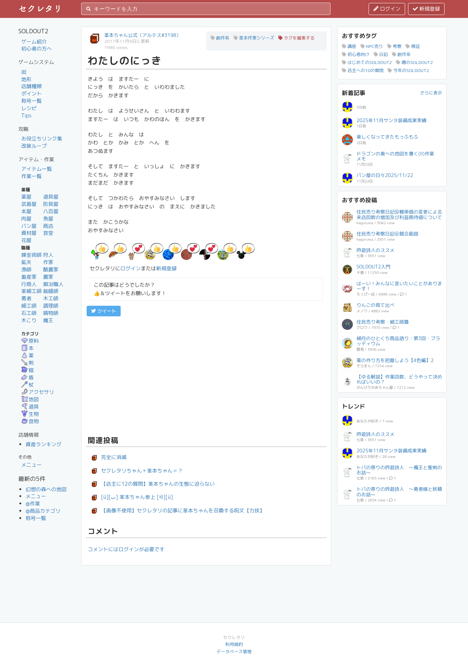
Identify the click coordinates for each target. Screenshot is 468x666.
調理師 (50, 305)
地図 (30, 399)
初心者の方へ (36, 48)
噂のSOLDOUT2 (414, 62)
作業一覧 (31, 176)
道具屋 (50, 196)
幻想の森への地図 (46, 489)
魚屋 (48, 218)
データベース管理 (234, 651)
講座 (349, 46)
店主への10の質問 (363, 70)
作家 (48, 262)
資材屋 (29, 232)
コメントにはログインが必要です (126, 549)
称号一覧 (31, 100)
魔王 (48, 320)
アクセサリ (37, 391)
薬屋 (26, 196)
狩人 (48, 254)
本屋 (26, 211)
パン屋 (29, 225)
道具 (30, 406)
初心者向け (355, 54)
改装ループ (34, 145)
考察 (394, 46)
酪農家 (50, 269)
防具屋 (50, 203)
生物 (30, 413)
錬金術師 (31, 254)
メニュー (31, 464)
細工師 (29, 305)
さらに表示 (431, 93)
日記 (381, 54)
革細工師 (31, 290)
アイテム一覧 (36, 168)
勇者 (26, 298)
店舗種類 (31, 86)
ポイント (31, 93)
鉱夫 (26, 262)
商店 (48, 225)
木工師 (50, 298)
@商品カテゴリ (43, 510)
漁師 (26, 269)
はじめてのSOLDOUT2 (367, 62)
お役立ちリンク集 (41, 138)
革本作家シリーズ (254, 38)
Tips (26, 115)
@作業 (33, 503)
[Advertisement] (206, 375)
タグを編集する (296, 38)
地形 (26, 79)
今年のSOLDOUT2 (408, 70)
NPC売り (372, 46)
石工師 (29, 312)
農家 (48, 276)
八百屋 (50, 211)
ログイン (386, 8)
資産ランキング (43, 444)
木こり (29, 320)
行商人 (29, 284)
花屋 (26, 240)
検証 (412, 46)
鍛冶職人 (53, 284)
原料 (30, 340)
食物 (30, 421)
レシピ (29, 108)
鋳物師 (50, 312)
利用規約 (234, 644)
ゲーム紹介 (34, 41)
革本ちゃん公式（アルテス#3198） (142, 35)
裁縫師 (50, 290)
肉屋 (26, 218)
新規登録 (426, 8)
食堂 (48, 232)
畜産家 (29, 276)
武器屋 (29, 203)
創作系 (220, 38)
